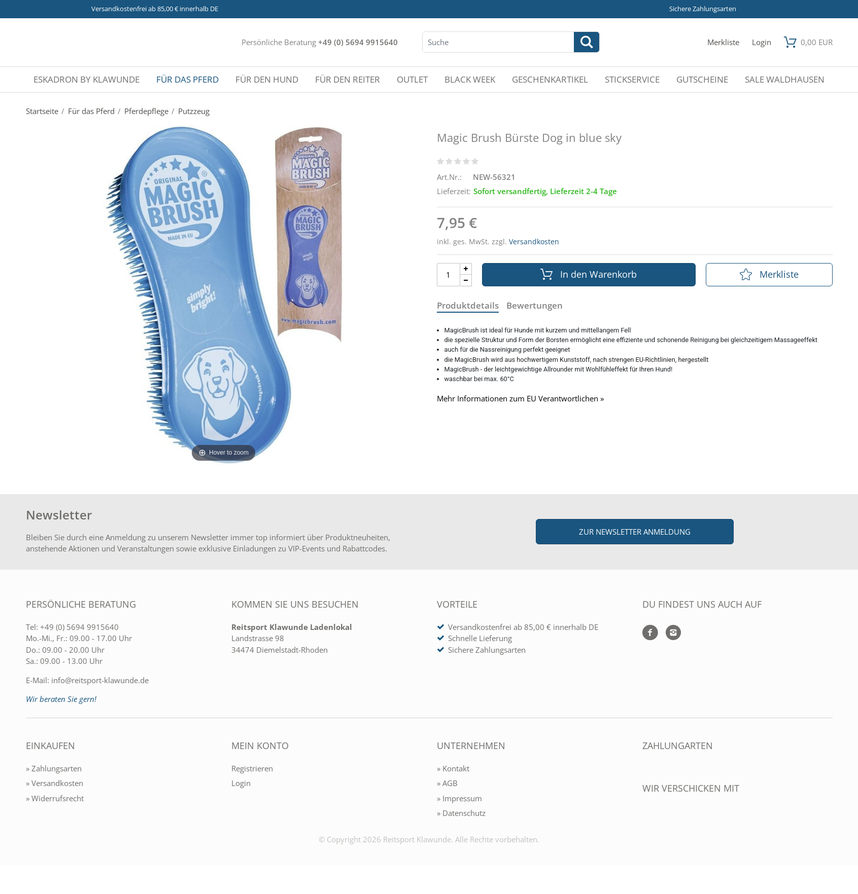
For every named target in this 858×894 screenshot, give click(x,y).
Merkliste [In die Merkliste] (769, 274)
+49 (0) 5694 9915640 (358, 42)
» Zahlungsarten (54, 768)
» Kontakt (453, 768)
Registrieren (252, 768)
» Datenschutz (461, 813)
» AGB (447, 783)
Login (241, 783)
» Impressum (459, 798)
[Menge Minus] (466, 280)
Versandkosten (534, 241)
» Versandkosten (54, 783)
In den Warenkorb (588, 274)
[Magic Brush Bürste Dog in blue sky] (224, 294)
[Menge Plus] (466, 269)
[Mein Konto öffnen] (761, 42)
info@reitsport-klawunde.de (100, 680)
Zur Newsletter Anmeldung (635, 532)
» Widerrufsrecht (55, 798)
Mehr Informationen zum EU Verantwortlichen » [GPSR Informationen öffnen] (520, 398)
